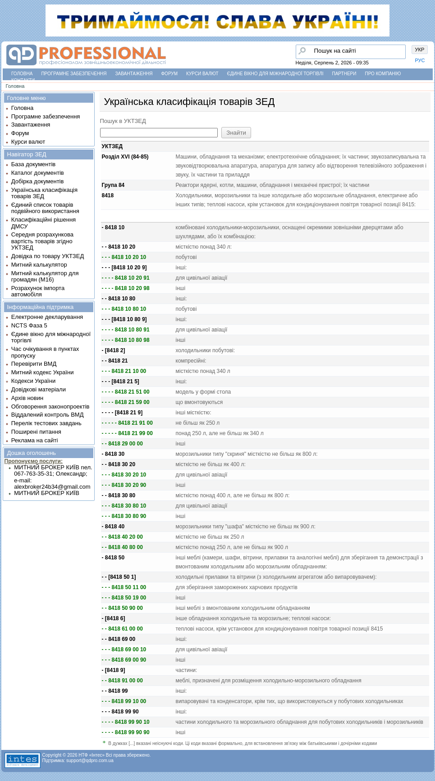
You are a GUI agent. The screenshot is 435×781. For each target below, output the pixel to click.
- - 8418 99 (115, 691)
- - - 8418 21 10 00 (124, 371)
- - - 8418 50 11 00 (124, 587)
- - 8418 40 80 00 (122, 547)
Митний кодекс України (42, 372)
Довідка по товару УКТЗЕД (47, 256)
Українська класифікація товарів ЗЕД (44, 193)
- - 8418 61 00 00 (122, 629)
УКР (420, 49)
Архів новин (27, 398)
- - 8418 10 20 (119, 247)
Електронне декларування (47, 316)
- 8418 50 (113, 557)
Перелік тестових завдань (46, 423)
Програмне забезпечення (73, 73)
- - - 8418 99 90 (120, 711)
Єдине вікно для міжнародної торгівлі (275, 73)
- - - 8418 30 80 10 (124, 506)
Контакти (23, 80)
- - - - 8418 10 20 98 (126, 288)
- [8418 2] (113, 350)
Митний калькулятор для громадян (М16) (45, 276)
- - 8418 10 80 (119, 298)
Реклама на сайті (34, 440)
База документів (33, 164)
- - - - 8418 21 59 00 (126, 402)
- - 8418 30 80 (119, 495)
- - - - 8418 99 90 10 (126, 722)
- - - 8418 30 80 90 (124, 516)
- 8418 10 (113, 227)
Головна (21, 73)
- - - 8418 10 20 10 (124, 257)
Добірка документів (37, 181)
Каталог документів (37, 172)
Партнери (344, 73)
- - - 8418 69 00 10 (124, 649)
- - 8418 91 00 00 (122, 680)
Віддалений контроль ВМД (47, 414)
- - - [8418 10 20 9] (124, 267)
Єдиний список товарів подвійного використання (45, 207)
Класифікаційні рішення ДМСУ (43, 222)
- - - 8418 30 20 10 (124, 475)
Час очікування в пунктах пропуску (45, 352)
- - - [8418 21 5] (120, 381)
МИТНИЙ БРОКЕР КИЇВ (46, 493)
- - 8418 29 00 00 (122, 443)
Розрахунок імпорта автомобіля (37, 291)
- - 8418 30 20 (119, 464)
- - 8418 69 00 (119, 639)
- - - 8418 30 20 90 (124, 485)
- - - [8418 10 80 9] (124, 319)
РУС (420, 60)
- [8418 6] (113, 618)
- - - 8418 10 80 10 (124, 309)
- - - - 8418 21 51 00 (126, 392)
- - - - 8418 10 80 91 (126, 330)
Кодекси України (33, 380)
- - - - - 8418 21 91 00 (127, 423)
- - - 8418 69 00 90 (124, 660)
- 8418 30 (113, 454)
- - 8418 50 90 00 (122, 608)
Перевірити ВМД (33, 363)
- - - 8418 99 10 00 (124, 701)
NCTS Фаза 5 (29, 325)
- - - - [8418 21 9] (122, 412)
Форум (169, 73)
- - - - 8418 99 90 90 (126, 732)
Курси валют (202, 73)
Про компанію (383, 73)
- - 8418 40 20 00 (122, 537)
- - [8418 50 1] (119, 577)
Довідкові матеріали (38, 389)
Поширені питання (36, 431)
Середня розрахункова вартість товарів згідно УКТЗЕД (42, 241)
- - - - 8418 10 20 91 (126, 278)
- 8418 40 (113, 526)
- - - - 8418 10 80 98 (126, 340)
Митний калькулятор (39, 264)
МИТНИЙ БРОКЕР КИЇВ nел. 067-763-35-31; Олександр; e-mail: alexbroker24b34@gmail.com (53, 477)
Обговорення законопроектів (50, 406)
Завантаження (134, 73)
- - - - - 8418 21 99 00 (127, 433)
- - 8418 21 (115, 361)
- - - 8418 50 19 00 (124, 598)
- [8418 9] (113, 670)
